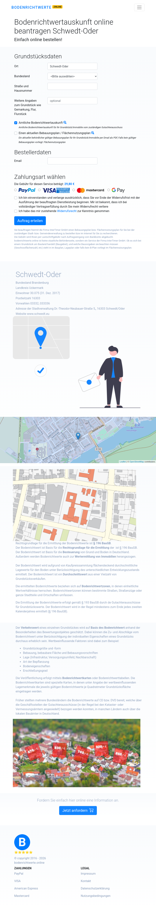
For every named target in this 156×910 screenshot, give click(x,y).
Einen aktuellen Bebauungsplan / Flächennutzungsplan (54, 133)
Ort (16, 66)
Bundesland (22, 76)
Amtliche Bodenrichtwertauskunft (41, 122)
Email (18, 161)
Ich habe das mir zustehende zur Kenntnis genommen (64, 211)
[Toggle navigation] (139, 7)
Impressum (88, 873)
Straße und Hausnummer (23, 88)
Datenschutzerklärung (95, 888)
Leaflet (123, 462)
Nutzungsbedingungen (95, 896)
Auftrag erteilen (30, 221)
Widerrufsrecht (67, 211)
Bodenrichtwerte (31, 7)
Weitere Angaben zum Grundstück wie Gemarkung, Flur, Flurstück (27, 107)
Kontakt (86, 881)
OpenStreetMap (137, 462)
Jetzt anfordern (78, 821)
